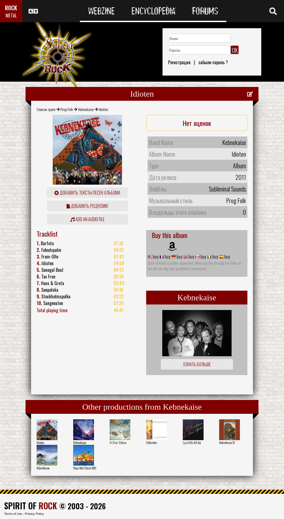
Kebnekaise (86, 109)
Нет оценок (196, 123)
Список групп (46, 109)
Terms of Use (13, 513)
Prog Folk (66, 109)
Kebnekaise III (227, 442)
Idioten (40, 442)
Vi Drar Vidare (118, 442)
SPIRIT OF (30, 505)
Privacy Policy (34, 513)
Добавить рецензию (87, 206)
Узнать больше (197, 364)
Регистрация (179, 62)
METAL (11, 15)
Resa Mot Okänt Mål (84, 468)
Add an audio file (87, 219)
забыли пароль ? (213, 62)
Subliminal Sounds (227, 188)
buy (155, 256)
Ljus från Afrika (192, 442)
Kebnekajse (79, 442)
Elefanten (151, 442)
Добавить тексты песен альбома (87, 192)
